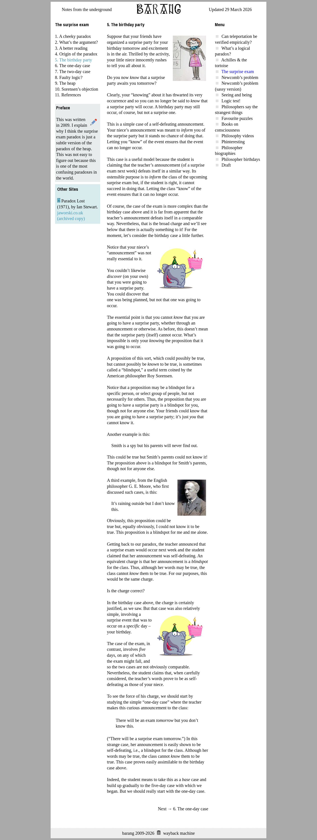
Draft (226, 165)
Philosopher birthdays (240, 159)
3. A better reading (71, 48)
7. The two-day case (72, 71)
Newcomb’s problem (239, 77)
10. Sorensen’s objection (76, 89)
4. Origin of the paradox (76, 53)
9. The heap (65, 83)
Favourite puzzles (237, 118)
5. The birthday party (73, 59)
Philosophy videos (237, 135)
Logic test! (230, 100)
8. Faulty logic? (69, 77)
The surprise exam (237, 71)
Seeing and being (236, 94)
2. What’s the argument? (76, 42)
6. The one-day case (72, 65)
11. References (68, 94)
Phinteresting (233, 141)
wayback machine (179, 833)
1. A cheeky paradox (73, 36)
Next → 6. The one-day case (183, 808)
